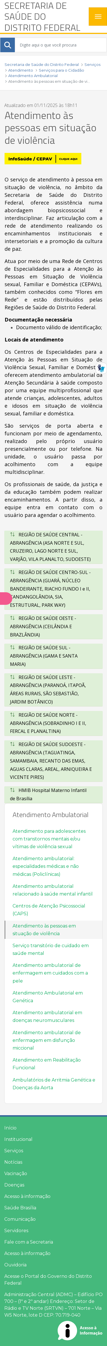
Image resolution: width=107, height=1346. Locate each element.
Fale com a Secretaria (28, 1242)
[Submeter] (7, 45)
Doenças (14, 1185)
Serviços (13, 1150)
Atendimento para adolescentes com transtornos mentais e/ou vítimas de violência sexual (49, 838)
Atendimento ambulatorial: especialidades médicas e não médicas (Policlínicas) (46, 866)
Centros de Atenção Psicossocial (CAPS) (49, 909)
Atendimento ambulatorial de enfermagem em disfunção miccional (47, 1040)
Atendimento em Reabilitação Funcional (47, 1063)
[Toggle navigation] (98, 16)
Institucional (18, 1139)
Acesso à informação (27, 1196)
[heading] (44, 16)
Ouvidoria (15, 1265)
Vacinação (15, 1173)
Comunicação (20, 1219)
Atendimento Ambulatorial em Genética (48, 996)
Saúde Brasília (20, 1207)
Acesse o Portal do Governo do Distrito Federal (48, 1280)
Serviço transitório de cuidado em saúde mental (51, 949)
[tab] (53, 547)
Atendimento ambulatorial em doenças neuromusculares (47, 1016)
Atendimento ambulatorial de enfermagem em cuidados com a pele (50, 973)
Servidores (16, 1230)
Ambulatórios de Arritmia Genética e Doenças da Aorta (54, 1083)
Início (10, 1128)
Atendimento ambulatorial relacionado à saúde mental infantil (53, 890)
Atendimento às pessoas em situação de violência (44, 929)
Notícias (13, 1162)
